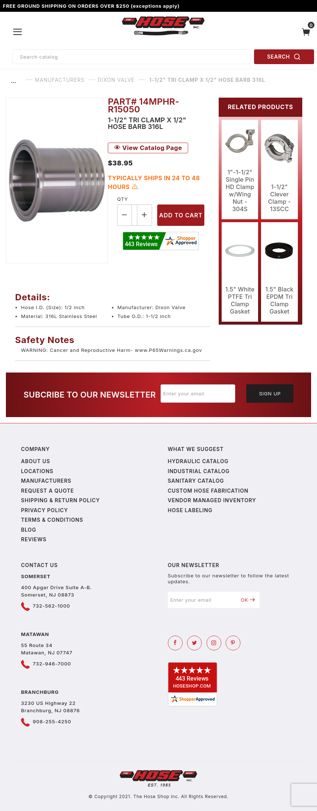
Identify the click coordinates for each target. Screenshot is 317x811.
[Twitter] (194, 643)
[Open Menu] (18, 32)
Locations (37, 471)
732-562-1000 (51, 606)
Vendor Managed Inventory (212, 500)
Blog (28, 530)
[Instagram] (214, 643)
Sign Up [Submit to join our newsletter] (270, 393)
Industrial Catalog (199, 471)
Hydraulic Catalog (198, 461)
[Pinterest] (233, 643)
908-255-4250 (52, 721)
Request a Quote (47, 490)
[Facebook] (175, 643)
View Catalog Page (148, 147)
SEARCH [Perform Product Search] (284, 56)
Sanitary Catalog (196, 481)
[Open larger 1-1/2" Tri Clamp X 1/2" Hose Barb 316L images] (57, 180)
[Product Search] (131, 56)
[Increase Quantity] (144, 215)
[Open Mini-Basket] (308, 32)
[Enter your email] (198, 393)
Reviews (33, 539)
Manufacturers (46, 481)
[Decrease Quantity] (124, 215)
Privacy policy (44, 510)
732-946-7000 (52, 664)
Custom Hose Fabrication (208, 490)
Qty (122, 199)
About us (35, 461)
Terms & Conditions (52, 520)
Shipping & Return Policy (60, 500)
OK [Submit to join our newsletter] (248, 600)
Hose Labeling (190, 510)
